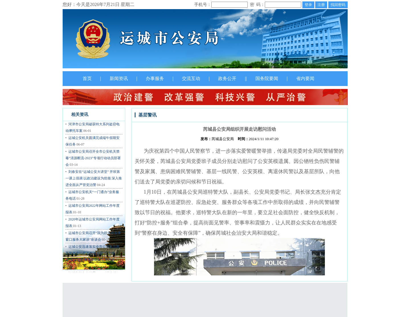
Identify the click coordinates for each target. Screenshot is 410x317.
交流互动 (191, 78)
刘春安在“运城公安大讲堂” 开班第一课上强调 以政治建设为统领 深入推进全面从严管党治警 (93, 178)
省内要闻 (305, 78)
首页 (87, 78)
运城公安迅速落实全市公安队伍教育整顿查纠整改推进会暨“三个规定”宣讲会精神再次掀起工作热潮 (92, 253)
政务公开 (227, 78)
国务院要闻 (266, 78)
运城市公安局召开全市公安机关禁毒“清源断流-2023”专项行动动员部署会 (93, 158)
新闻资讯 (119, 78)
